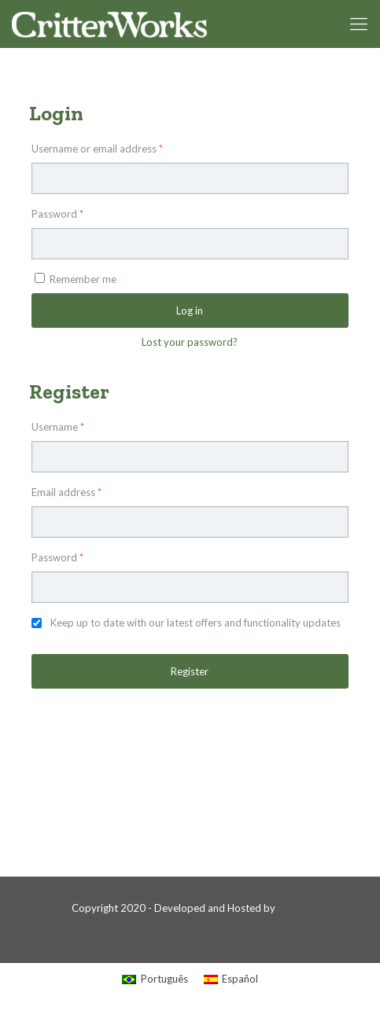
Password (57, 214)
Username (57, 427)
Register (189, 671)
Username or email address (97, 148)
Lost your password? (190, 342)
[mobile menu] (358, 23)
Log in (189, 310)
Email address (66, 492)
